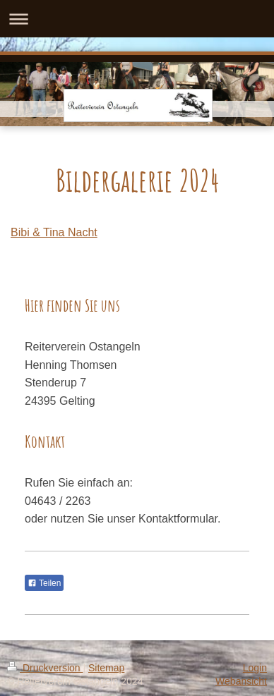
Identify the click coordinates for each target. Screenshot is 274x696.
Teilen (44, 583)
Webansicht (241, 681)
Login (255, 667)
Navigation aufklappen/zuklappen (137, 19)
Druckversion (45, 667)
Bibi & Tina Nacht (54, 232)
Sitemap (106, 667)
